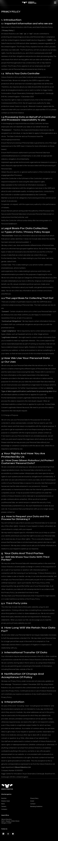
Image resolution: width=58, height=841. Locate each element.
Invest (32, 801)
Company (4, 809)
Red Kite (3, 798)
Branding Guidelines (36, 806)
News (3, 804)
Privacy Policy (34, 798)
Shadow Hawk (5, 801)
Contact (32, 804)
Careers (3, 806)
